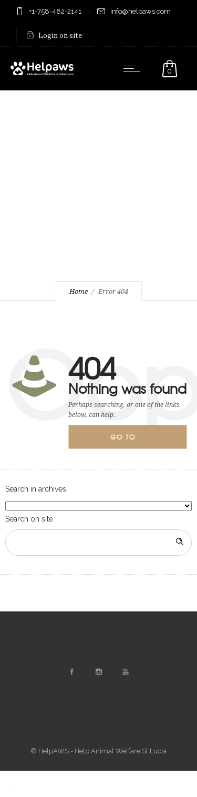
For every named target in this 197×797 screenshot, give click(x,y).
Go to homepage (131, 440)
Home (78, 291)
